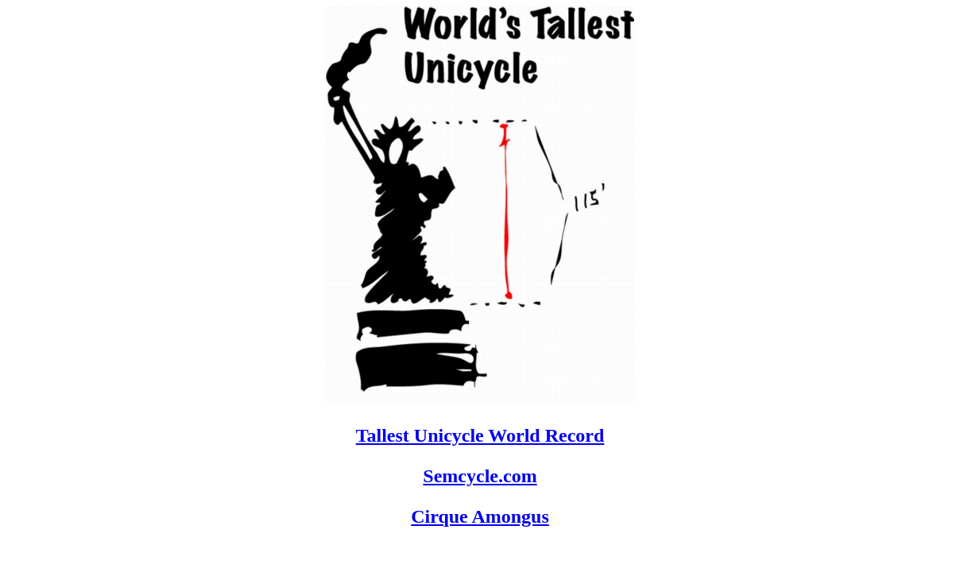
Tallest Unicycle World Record (480, 435)
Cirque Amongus (480, 516)
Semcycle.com (479, 476)
